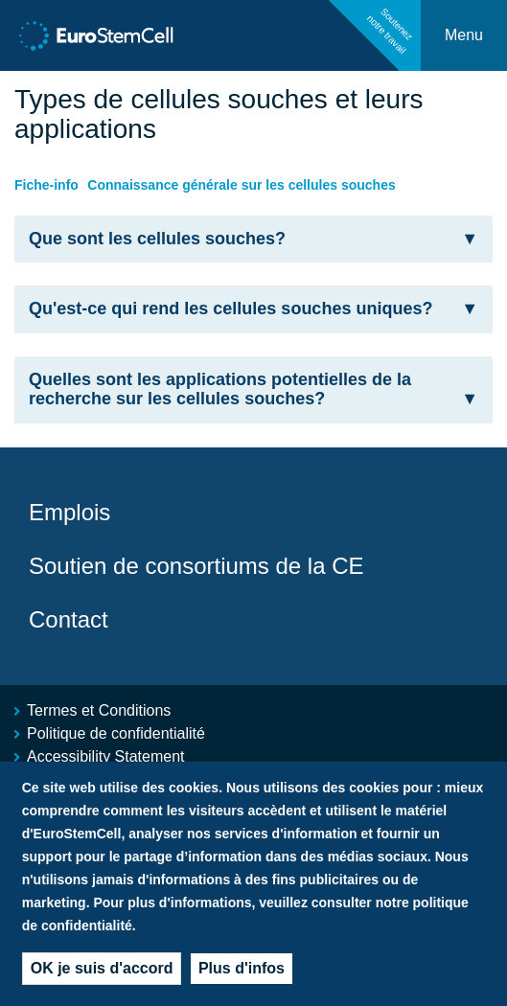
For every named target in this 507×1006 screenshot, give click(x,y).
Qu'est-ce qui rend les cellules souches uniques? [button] (253, 309)
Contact (68, 619)
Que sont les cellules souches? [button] (253, 239)
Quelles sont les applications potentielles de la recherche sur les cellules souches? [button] (253, 389)
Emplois (69, 512)
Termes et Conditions (99, 710)
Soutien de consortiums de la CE (196, 566)
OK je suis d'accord (102, 978)
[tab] (253, 239)
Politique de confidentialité (116, 733)
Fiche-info (46, 185)
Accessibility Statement (106, 756)
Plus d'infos (241, 978)
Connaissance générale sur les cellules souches (241, 185)
